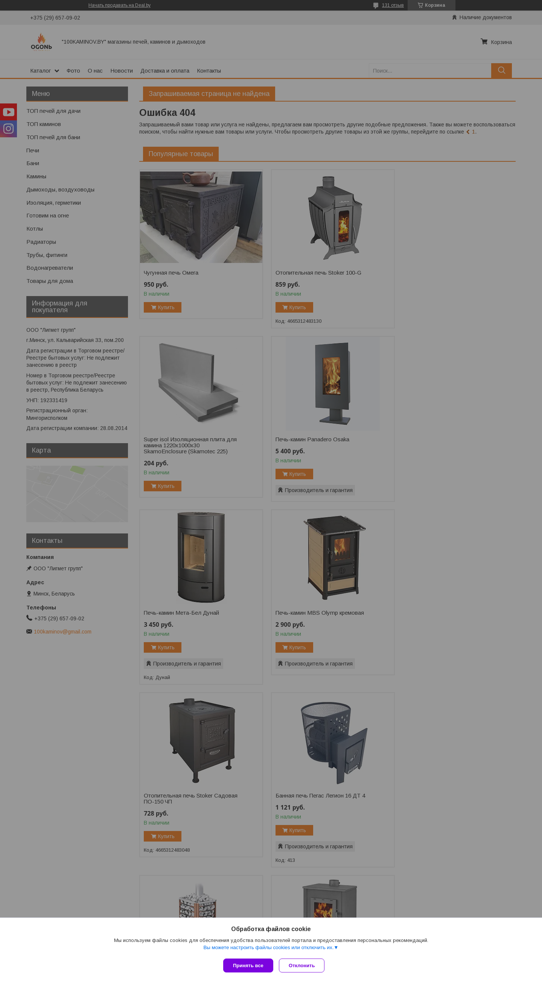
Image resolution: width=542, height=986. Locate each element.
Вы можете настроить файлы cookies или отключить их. (268, 949)
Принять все (248, 965)
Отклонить (304, 965)
